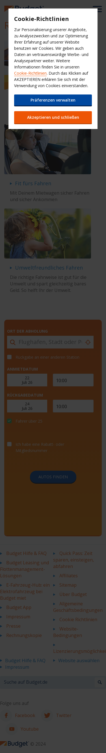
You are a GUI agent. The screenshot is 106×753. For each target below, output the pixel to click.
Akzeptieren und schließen (53, 117)
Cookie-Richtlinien (30, 73)
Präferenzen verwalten (53, 100)
